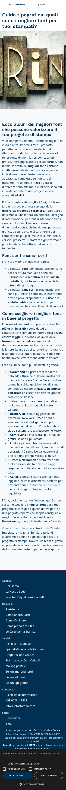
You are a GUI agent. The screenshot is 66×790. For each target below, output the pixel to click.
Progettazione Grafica (18, 655)
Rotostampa (17, 4)
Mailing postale (14, 666)
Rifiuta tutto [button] (48, 775)
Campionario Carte (16, 615)
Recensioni (11, 718)
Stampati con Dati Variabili (21, 660)
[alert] (33, 769)
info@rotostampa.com (18, 706)
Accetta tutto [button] (17, 775)
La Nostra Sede (14, 592)
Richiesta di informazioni (20, 695)
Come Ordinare (14, 620)
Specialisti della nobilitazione (23, 649)
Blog (7, 724)
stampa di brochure (45, 485)
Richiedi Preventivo (16, 644)
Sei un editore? (13, 677)
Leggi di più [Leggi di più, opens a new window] (8, 757)
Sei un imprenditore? (17, 671)
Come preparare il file (18, 626)
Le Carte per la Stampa (19, 632)
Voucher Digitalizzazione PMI (23, 597)
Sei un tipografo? (15, 683)
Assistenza (11, 609)
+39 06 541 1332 (14, 700)
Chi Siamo (10, 586)
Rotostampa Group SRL (19, 730)
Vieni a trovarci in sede (17, 528)
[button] (4, 763)
